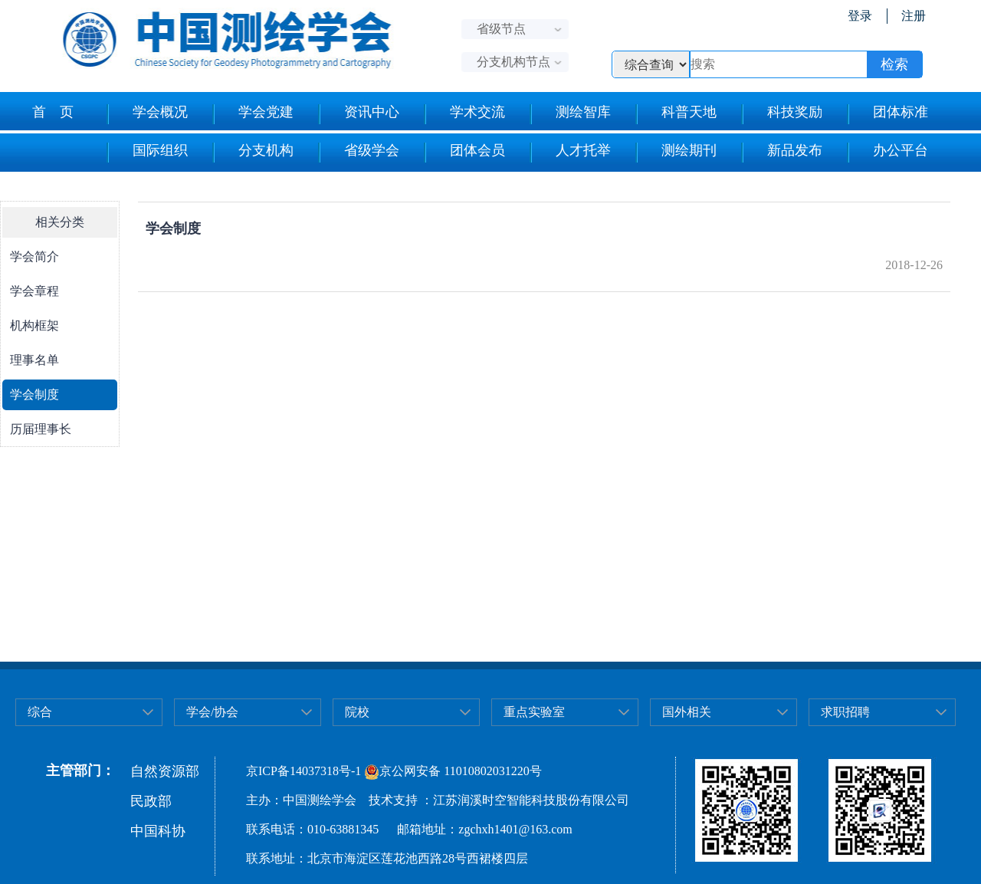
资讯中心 (358, 114)
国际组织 (147, 153)
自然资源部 (164, 771)
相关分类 (59, 221)
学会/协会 (212, 711)
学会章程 (34, 290)
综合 (40, 711)
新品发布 (781, 153)
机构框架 (34, 325)
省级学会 (358, 153)
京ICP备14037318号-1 (303, 770)
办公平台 (887, 153)
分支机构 (253, 153)
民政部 (151, 801)
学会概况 (147, 114)
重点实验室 (534, 711)
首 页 (53, 112)
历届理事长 (40, 428)
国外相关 (686, 711)
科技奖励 (781, 114)
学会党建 (253, 114)
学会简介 (34, 256)
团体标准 (887, 114)
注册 (913, 15)
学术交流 (464, 114)
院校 (357, 711)
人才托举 (570, 153)
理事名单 (34, 359)
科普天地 (676, 114)
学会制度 (34, 394)
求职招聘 (845, 711)
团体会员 (464, 153)
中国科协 (157, 831)
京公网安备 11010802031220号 (452, 770)
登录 (860, 15)
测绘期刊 (676, 153)
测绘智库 (570, 114)
